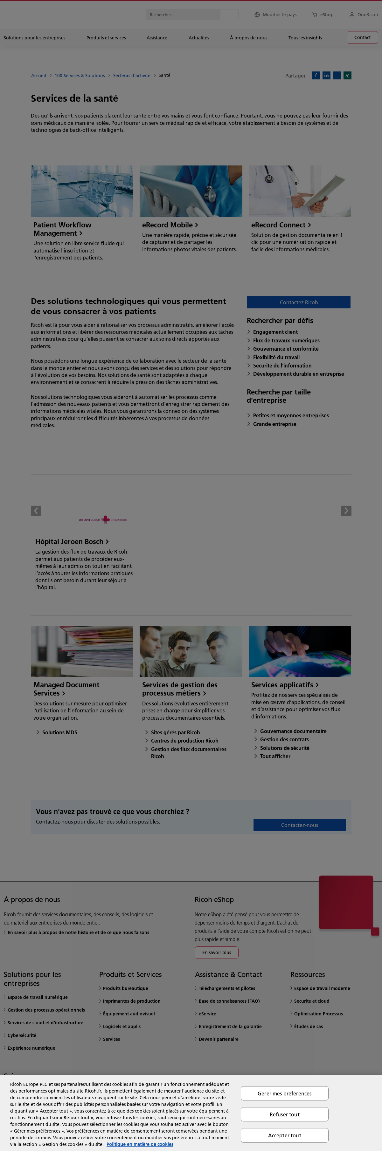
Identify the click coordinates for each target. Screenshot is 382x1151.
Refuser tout (285, 1114)
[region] (191, 1113)
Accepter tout (284, 1135)
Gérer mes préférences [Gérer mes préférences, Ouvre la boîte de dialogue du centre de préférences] (284, 1093)
